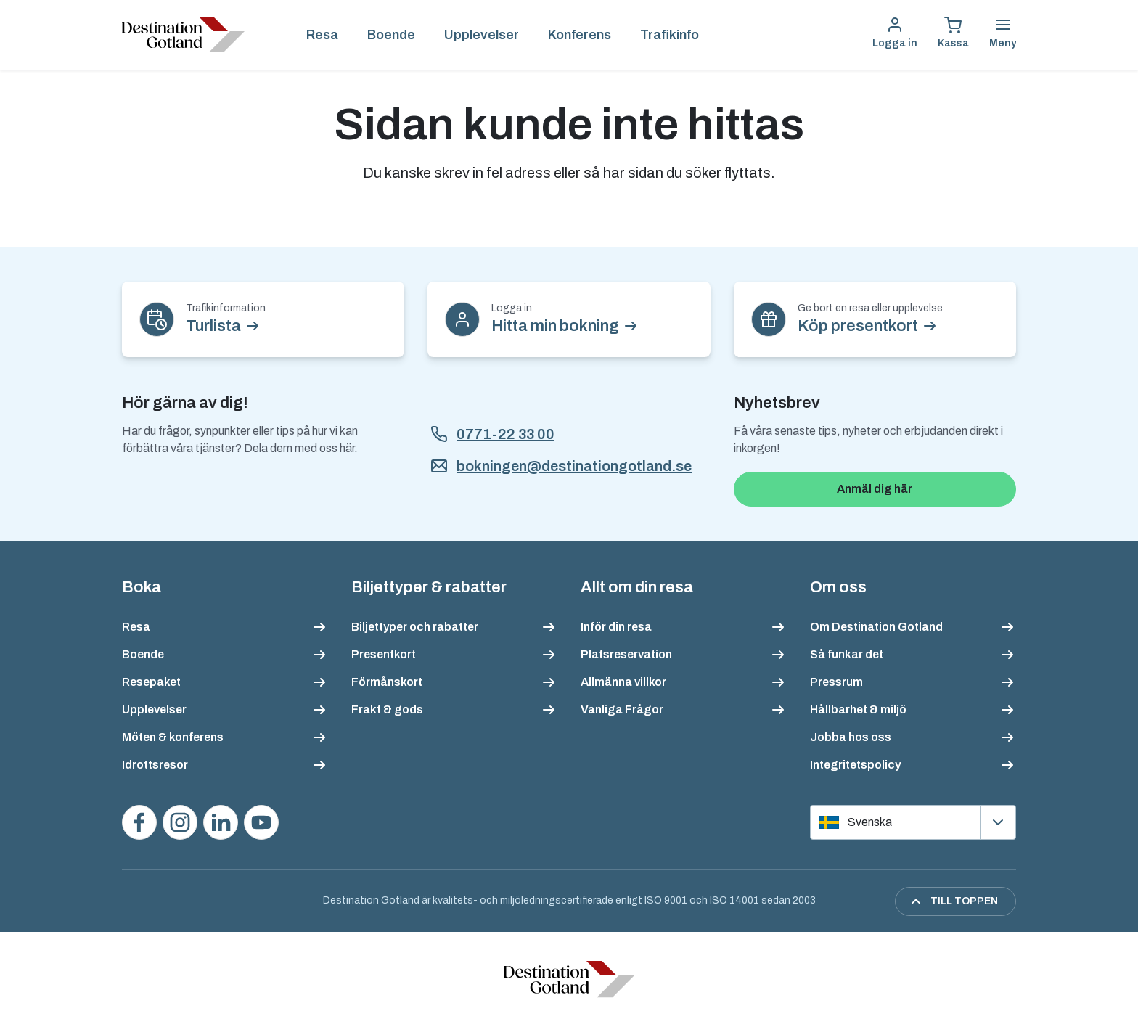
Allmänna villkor (623, 682)
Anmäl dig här (874, 489)
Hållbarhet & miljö (858, 709)
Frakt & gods (387, 709)
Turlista (213, 326)
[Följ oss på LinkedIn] (220, 822)
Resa (322, 35)
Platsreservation (626, 654)
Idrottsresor (155, 764)
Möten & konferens (173, 737)
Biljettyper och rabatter (414, 627)
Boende (391, 35)
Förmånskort (386, 682)
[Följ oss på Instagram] (180, 822)
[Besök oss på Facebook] (139, 822)
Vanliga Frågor (622, 709)
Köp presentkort (858, 326)
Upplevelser (481, 35)
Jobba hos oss (850, 737)
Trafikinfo (669, 35)
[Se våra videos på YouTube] (261, 822)
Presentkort (383, 654)
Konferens (579, 35)
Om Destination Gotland (876, 627)
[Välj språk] (913, 822)
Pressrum (836, 682)
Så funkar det (846, 654)
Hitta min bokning (555, 326)
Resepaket (151, 682)
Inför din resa (616, 627)
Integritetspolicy (855, 764)
